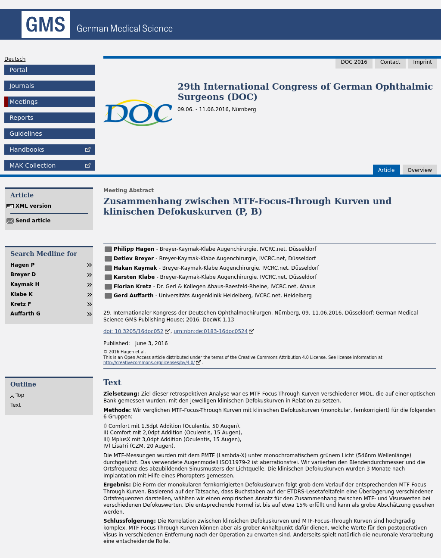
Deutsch (14, 59)
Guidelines (25, 133)
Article (386, 170)
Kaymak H (25, 284)
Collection (32, 165)
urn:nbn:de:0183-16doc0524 (211, 331)
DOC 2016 (354, 62)
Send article (33, 221)
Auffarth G (25, 314)
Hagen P (22, 265)
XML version (33, 206)
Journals (21, 85)
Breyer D (23, 274)
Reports (21, 117)
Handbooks (26, 149)
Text (15, 405)
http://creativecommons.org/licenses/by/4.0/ (149, 362)
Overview (420, 170)
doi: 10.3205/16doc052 (133, 331)
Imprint (422, 62)
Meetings (23, 101)
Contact (390, 62)
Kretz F (20, 304)
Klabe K (21, 294)
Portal (18, 69)
